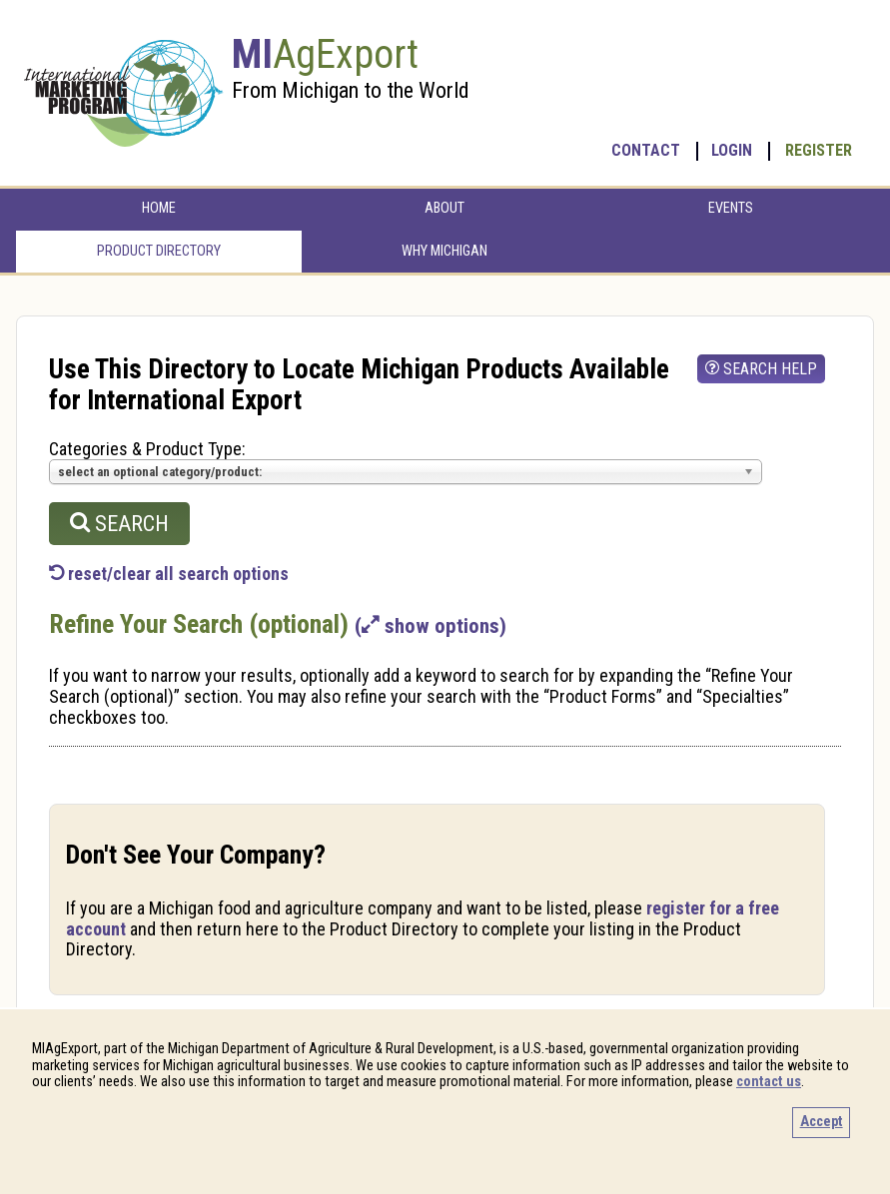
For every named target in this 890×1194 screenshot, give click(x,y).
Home (159, 208)
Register (818, 151)
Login (731, 151)
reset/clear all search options (169, 573)
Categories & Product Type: (147, 448)
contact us (768, 1081)
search (119, 523)
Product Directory (159, 251)
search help (761, 368)
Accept (821, 1121)
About (444, 208)
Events (730, 208)
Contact (645, 151)
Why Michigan (444, 251)
